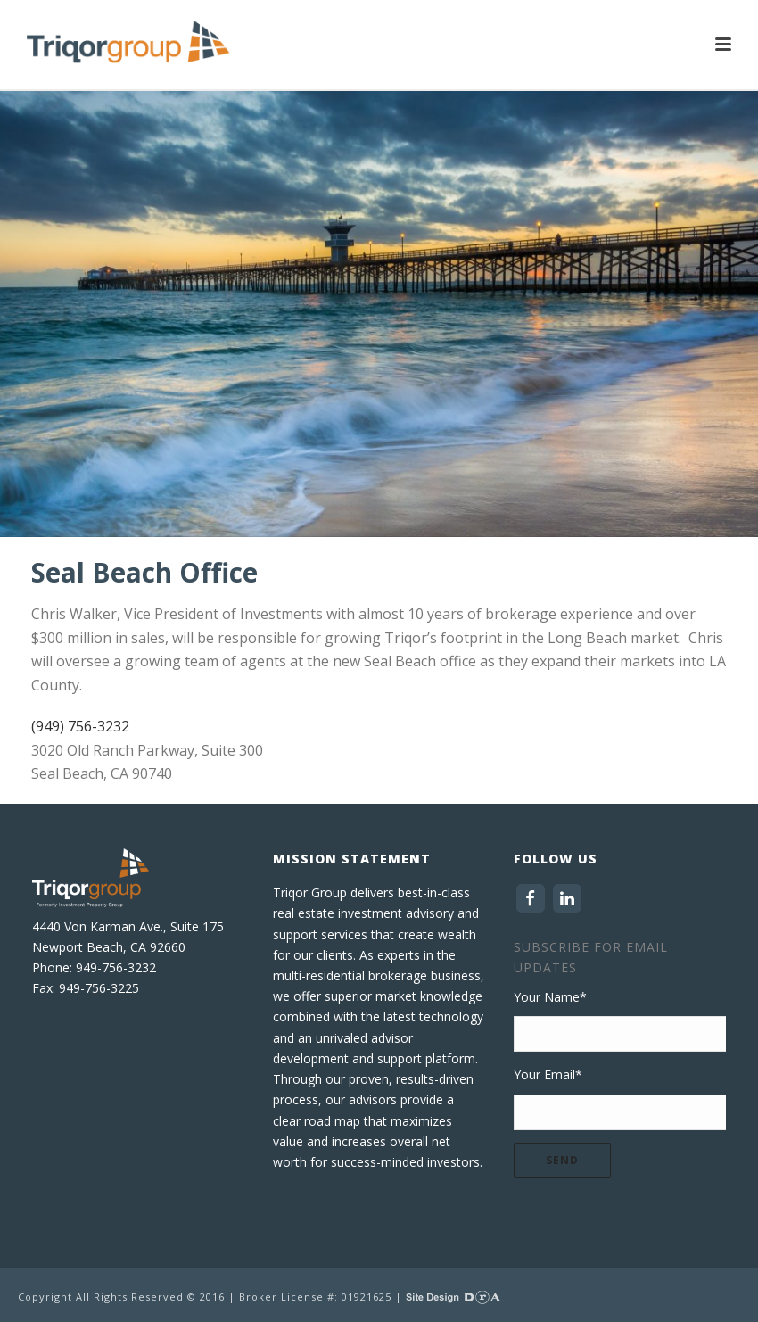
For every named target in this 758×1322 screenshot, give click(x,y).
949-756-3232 (116, 967)
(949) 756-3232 (80, 726)
